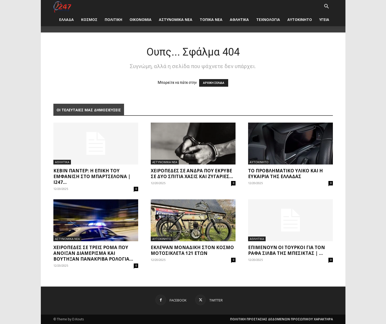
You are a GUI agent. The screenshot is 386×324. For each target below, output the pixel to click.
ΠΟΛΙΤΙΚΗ (113, 19)
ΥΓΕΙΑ (324, 19)
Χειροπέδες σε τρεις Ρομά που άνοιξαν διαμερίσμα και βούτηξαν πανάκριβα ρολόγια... (93, 253)
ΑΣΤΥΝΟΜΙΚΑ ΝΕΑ (175, 19)
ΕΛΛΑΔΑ (66, 19)
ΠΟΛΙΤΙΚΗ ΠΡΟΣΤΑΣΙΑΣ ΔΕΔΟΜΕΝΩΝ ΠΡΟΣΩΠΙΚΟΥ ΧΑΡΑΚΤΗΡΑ (281, 319)
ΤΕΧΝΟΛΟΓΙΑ (268, 19)
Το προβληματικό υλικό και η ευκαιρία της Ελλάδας (285, 173)
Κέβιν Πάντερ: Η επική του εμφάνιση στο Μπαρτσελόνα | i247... (92, 176)
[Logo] (62, 6)
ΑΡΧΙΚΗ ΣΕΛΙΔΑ (213, 83)
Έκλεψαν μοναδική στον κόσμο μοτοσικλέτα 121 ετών (192, 250)
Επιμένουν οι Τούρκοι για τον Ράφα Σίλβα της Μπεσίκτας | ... (286, 250)
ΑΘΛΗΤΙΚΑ (239, 19)
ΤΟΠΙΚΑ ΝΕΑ (211, 19)
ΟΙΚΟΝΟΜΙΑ (141, 19)
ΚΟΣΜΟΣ (89, 19)
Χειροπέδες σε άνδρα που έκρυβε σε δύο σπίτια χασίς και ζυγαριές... (192, 173)
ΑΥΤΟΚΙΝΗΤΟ (299, 19)
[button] (326, 6)
